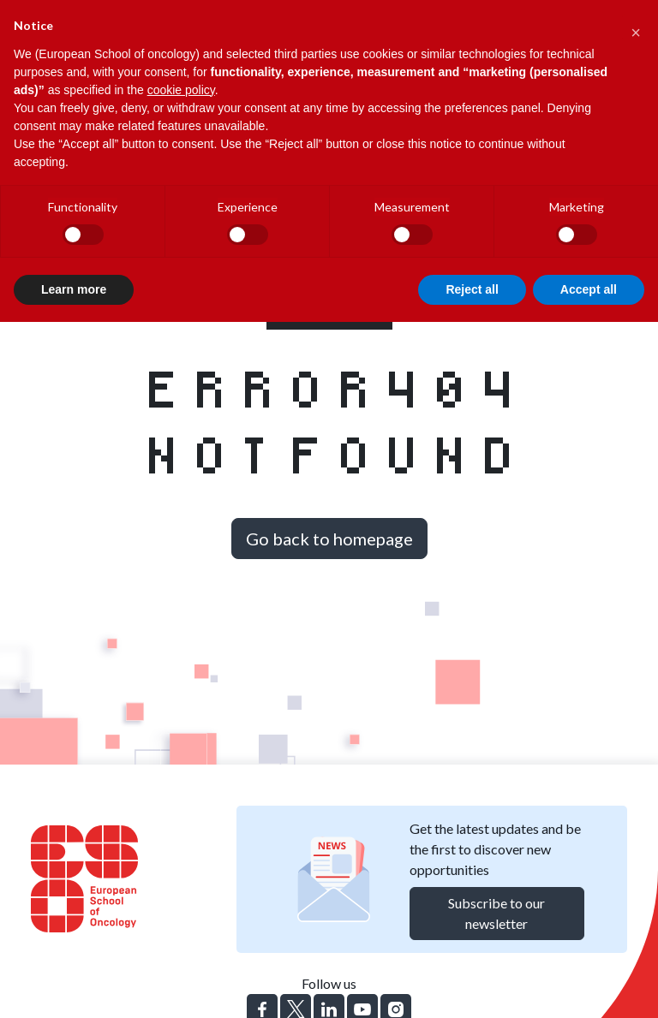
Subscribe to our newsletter (496, 913)
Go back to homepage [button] (329, 538)
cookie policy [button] (181, 90)
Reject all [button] (472, 289)
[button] (635, 27)
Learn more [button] (73, 289)
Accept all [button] (588, 289)
